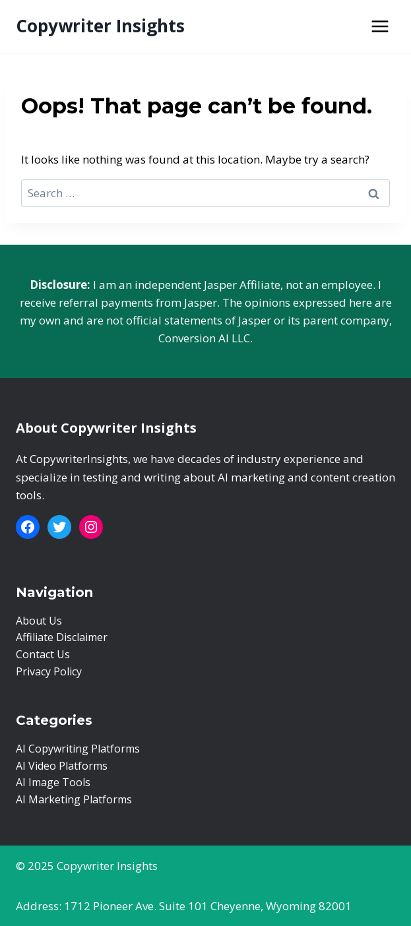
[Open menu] (379, 26)
